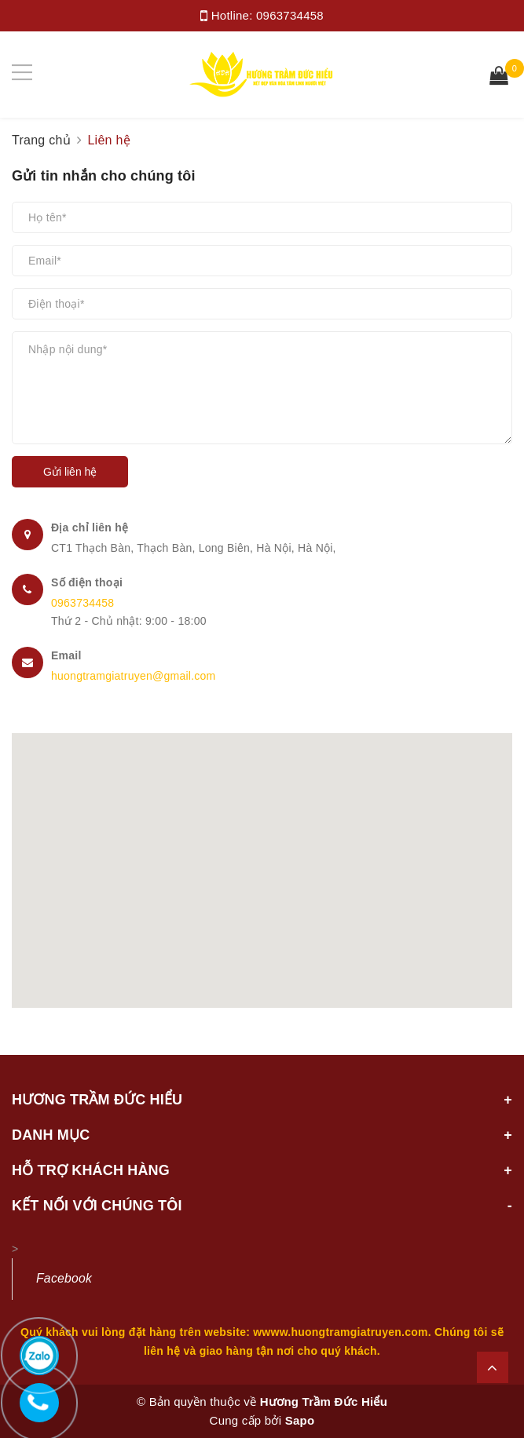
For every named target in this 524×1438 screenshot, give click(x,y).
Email (66, 655)
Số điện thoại (87, 582)
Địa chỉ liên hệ (89, 527)
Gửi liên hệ (70, 471)
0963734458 (290, 15)
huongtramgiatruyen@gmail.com (133, 676)
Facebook (64, 1278)
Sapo (300, 1420)
